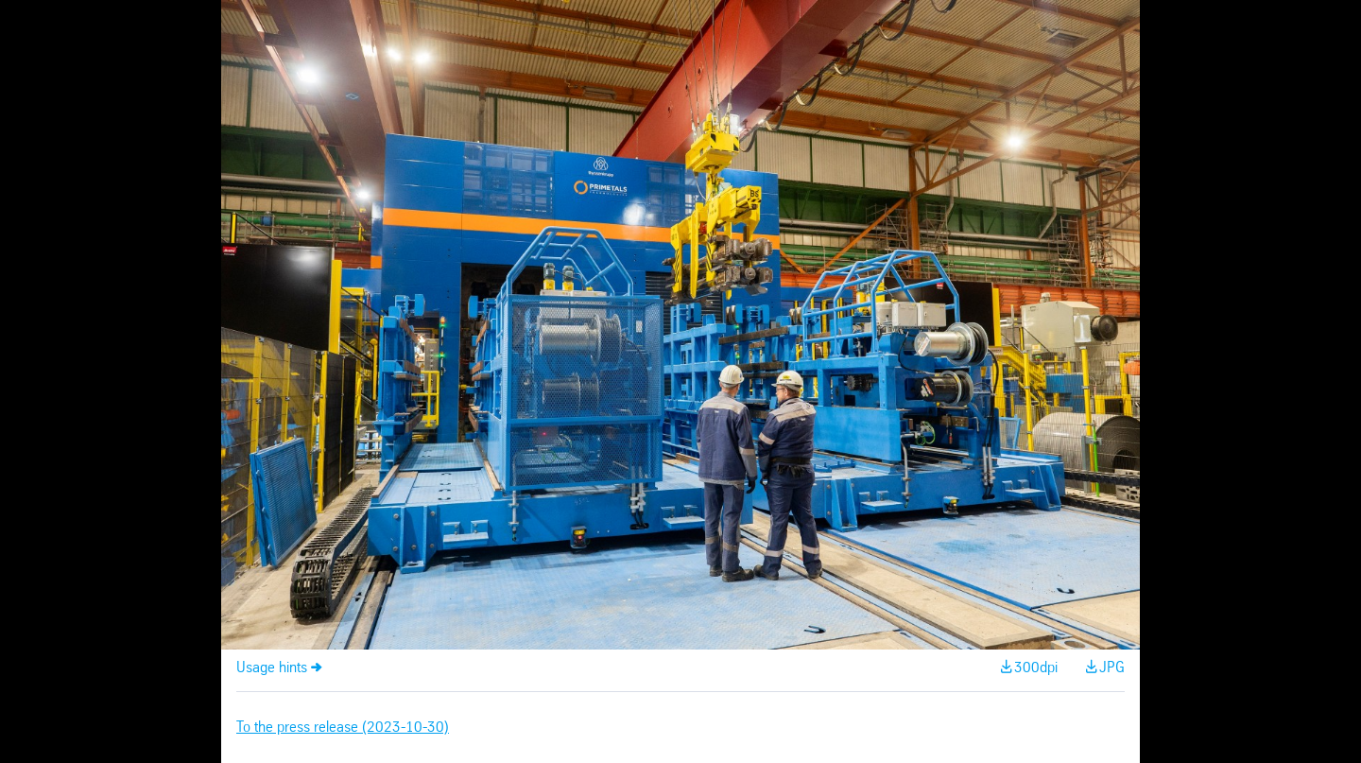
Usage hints (271, 668)
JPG (1112, 668)
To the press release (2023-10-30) (342, 727)
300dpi (1036, 668)
